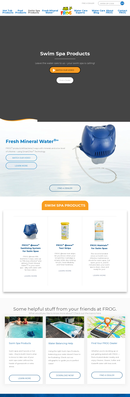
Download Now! (65, 375)
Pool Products (20, 12)
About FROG (109, 12)
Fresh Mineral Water (50, 12)
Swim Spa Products (33, 12)
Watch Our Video (65, 70)
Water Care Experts (80, 12)
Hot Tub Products (7, 12)
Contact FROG (122, 12)
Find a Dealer (65, 80)
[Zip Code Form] (108, 3)
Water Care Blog (97, 12)
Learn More (21, 166)
